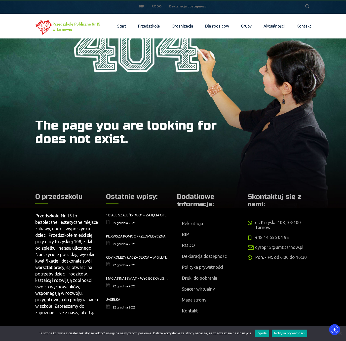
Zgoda (262, 333)
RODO (157, 6)
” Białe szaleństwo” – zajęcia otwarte (137, 215)
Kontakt (304, 26)
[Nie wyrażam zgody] (339, 333)
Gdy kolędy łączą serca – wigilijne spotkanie (137, 257)
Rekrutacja (192, 223)
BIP (141, 6)
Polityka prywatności (202, 267)
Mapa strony (194, 299)
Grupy (246, 26)
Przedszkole (149, 26)
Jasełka (113, 300)
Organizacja (182, 26)
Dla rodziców (217, 26)
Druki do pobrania (199, 277)
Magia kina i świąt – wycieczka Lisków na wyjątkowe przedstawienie (137, 278)
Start (121, 26)
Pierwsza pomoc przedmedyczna (135, 236)
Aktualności (274, 26)
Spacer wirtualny (198, 288)
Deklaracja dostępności (188, 6)
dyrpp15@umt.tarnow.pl (279, 247)
